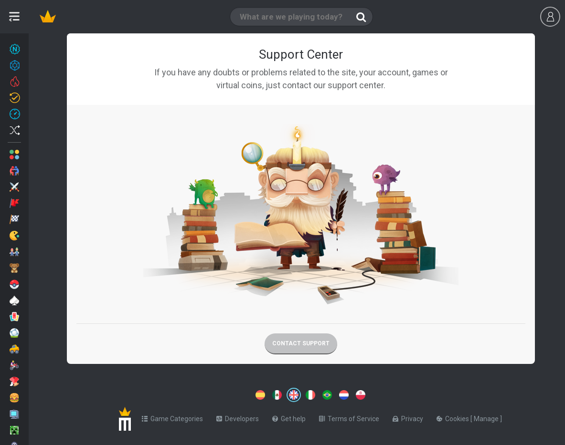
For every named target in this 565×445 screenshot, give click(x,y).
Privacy (408, 419)
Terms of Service (349, 419)
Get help (289, 419)
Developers (237, 419)
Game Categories (172, 419)
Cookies (453, 419)
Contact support (301, 343)
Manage (487, 419)
